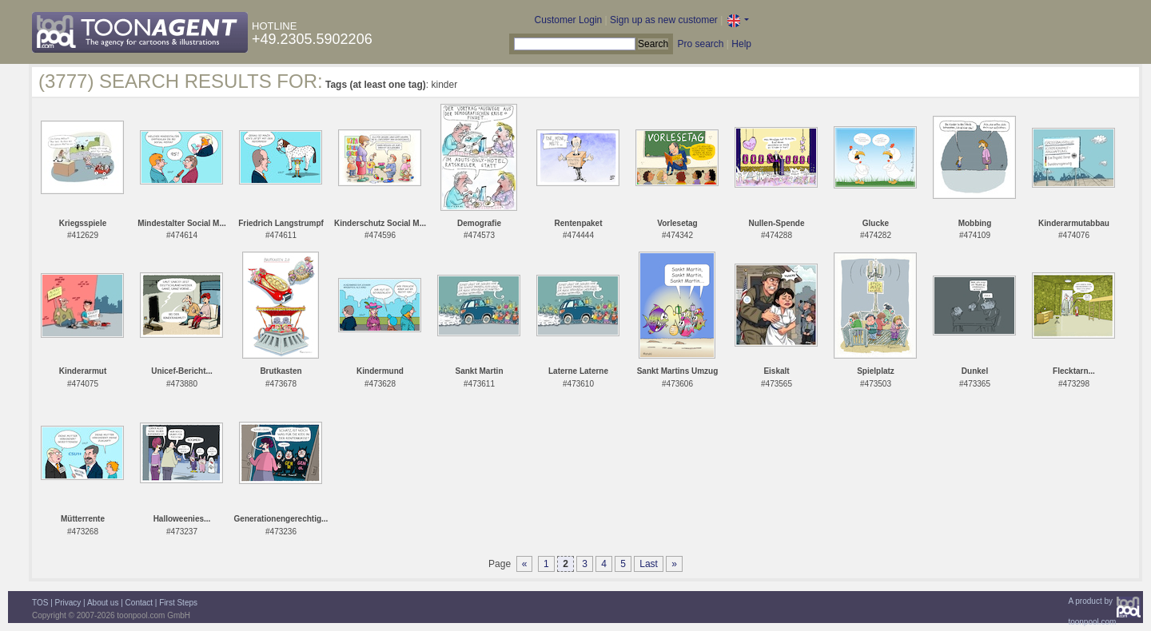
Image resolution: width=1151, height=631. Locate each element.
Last (648, 563)
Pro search (700, 44)
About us (102, 602)
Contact (139, 602)
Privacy (68, 602)
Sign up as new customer (664, 20)
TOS (40, 602)
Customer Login (569, 20)
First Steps (178, 602)
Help (741, 44)
